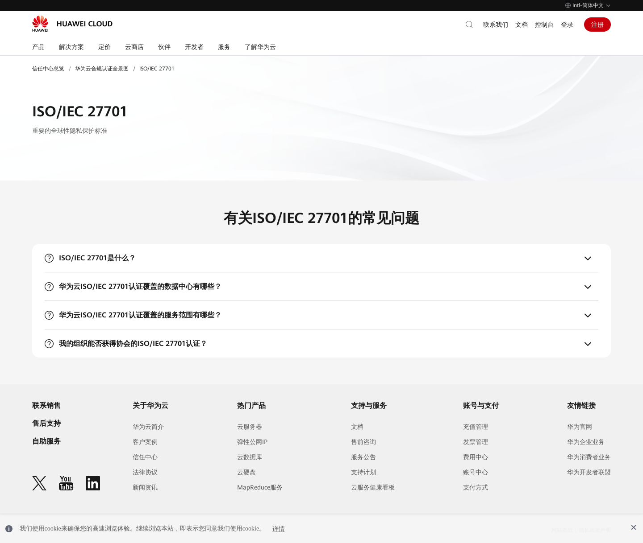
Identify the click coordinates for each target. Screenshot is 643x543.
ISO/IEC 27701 (157, 69)
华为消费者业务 (589, 457)
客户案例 (145, 441)
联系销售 (46, 405)
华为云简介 (148, 426)
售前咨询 (363, 441)
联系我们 (495, 24)
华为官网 (579, 426)
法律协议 (145, 472)
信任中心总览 (48, 69)
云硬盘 (246, 472)
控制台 (544, 24)
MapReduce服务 (260, 487)
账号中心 (475, 472)
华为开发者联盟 (589, 472)
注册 (597, 24)
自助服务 (46, 441)
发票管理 (475, 441)
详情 (278, 528)
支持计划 (363, 472)
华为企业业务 (586, 441)
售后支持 (46, 423)
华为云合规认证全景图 (102, 69)
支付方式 (475, 487)
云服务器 (249, 426)
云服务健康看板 (373, 487)
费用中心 (475, 457)
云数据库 (249, 457)
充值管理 (475, 426)
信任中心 (145, 457)
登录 (567, 24)
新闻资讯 (145, 487)
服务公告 (363, 457)
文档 (521, 24)
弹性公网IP (252, 441)
